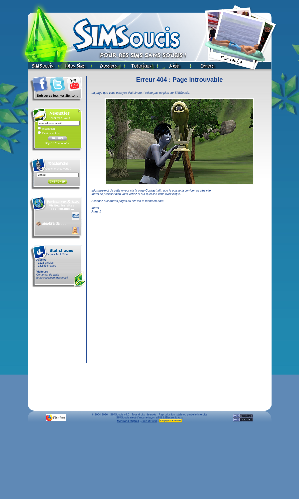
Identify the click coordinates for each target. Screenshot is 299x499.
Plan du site (149, 420)
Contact (151, 190)
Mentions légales (128, 420)
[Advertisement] (149, 462)
